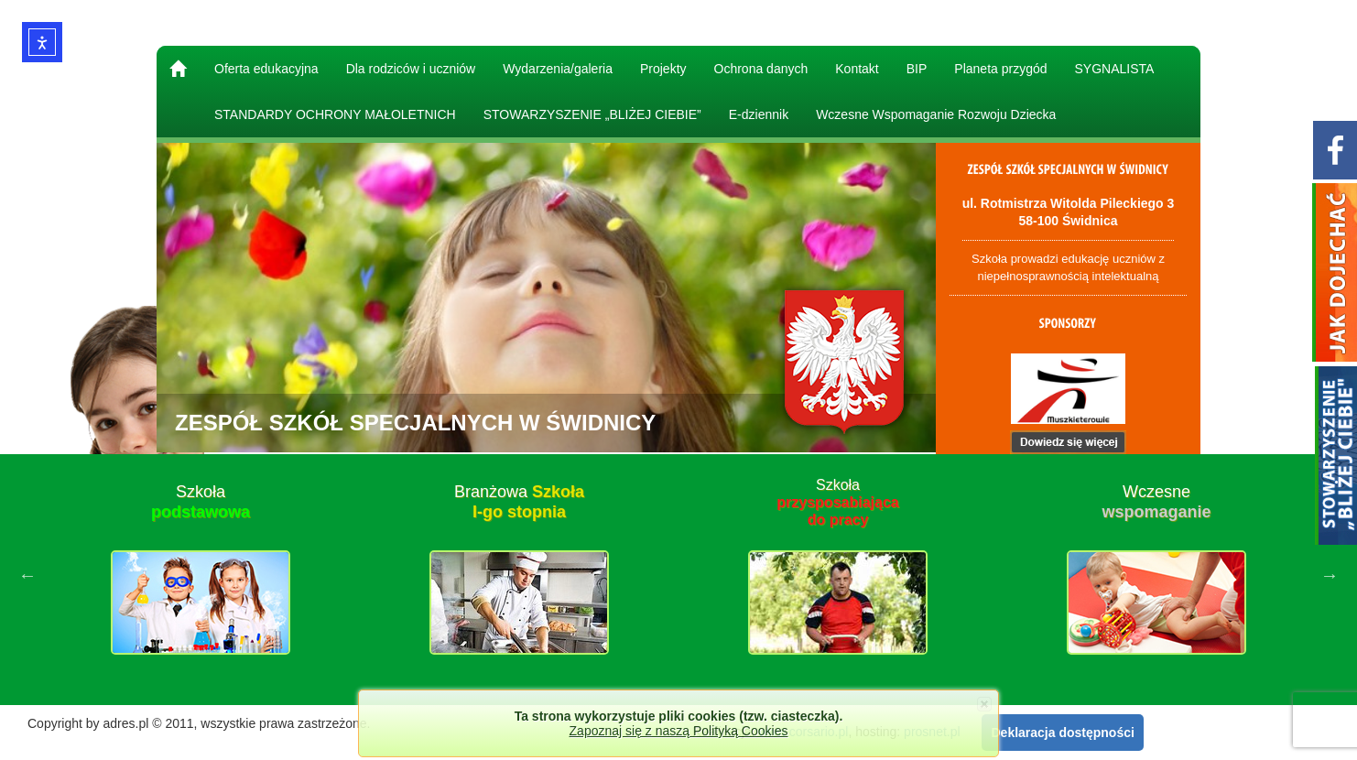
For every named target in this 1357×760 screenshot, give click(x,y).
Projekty (663, 68)
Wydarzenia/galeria (558, 68)
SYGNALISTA (1115, 68)
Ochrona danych (761, 68)
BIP (917, 68)
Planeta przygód (1000, 68)
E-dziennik (758, 114)
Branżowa (519, 502)
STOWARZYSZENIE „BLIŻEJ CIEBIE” (592, 114)
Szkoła (200, 502)
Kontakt (856, 68)
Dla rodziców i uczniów (411, 68)
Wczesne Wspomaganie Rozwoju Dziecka (936, 114)
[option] (200, 575)
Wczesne (1156, 502)
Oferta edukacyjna (266, 68)
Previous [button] (27, 575)
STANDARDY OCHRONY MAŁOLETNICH (335, 114)
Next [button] (1329, 575)
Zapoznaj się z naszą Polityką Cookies (679, 730)
